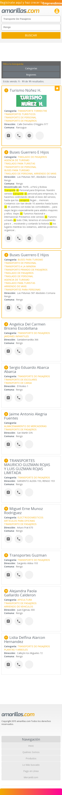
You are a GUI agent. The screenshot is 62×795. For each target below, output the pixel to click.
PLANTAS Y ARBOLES (16, 649)
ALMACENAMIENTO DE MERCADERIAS (25, 426)
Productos (31, 758)
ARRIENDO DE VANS (45, 173)
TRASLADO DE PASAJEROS (32, 156)
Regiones (31, 74)
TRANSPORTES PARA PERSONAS (22, 289)
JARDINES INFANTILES (16, 336)
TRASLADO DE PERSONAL (18, 173)
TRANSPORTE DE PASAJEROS (20, 120)
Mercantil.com (31, 777)
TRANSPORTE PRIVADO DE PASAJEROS (25, 269)
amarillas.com (20, 11)
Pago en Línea (31, 771)
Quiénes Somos (31, 752)
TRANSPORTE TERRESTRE (32, 110)
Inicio (31, 745)
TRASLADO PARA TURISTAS (19, 163)
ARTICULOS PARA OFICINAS (19, 520)
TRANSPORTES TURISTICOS (20, 114)
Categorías (31, 68)
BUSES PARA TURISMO (17, 170)
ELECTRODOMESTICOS (30, 517)
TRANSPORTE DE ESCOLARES (20, 379)
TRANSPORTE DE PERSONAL (20, 117)
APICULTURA (25, 599)
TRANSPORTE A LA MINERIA (20, 266)
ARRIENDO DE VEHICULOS (18, 606)
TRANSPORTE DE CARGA (18, 382)
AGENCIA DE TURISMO (16, 160)
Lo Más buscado (31, 764)
